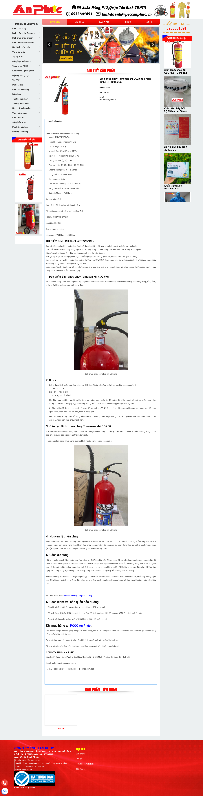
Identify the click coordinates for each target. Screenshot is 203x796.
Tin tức (127, 21)
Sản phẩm (104, 21)
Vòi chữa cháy (18, 52)
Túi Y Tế (15, 80)
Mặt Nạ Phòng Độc (20, 75)
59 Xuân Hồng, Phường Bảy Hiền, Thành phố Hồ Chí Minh (78, 657)
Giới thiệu (79, 21)
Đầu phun (16, 94)
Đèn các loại (17, 84)
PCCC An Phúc (80, 626)
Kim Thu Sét (17, 117)
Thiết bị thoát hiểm (20, 103)
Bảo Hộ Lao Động (20, 131)
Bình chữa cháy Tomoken (23, 33)
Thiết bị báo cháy (20, 98)
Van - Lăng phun (19, 113)
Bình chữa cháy (19, 28)
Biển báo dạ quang (20, 89)
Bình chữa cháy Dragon (22, 37)
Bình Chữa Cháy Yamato (23, 42)
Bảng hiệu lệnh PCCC (21, 61)
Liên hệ (148, 21)
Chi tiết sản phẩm (55, 121)
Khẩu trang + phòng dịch (23, 70)
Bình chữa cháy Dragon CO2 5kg (78, 596)
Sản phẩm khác (19, 122)
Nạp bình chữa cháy (21, 47)
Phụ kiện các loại (20, 127)
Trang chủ (54, 21)
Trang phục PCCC (20, 66)
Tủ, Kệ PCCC (18, 56)
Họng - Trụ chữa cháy (22, 108)
